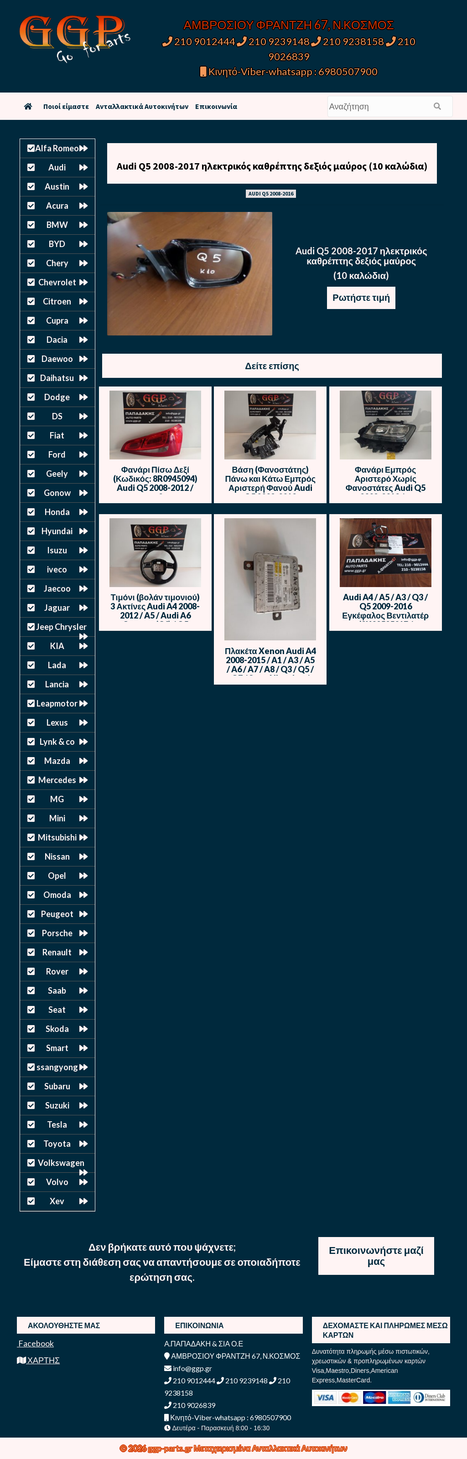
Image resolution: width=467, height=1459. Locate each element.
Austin (57, 186)
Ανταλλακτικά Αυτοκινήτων (142, 106)
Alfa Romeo (57, 148)
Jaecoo (57, 588)
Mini (57, 818)
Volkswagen (61, 1163)
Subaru (57, 1086)
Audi (57, 167)
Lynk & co (57, 742)
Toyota (57, 1144)
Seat (57, 1010)
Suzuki (57, 1105)
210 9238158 (348, 41)
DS (57, 416)
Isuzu (57, 550)
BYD (57, 244)
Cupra (57, 320)
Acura (57, 206)
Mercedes (57, 780)
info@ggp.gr (188, 1368)
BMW (57, 225)
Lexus (57, 722)
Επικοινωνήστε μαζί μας (376, 1255)
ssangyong (57, 1067)
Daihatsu (57, 378)
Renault (57, 952)
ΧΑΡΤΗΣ (38, 1360)
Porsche (57, 933)
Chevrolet (57, 282)
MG (57, 799)
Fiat (57, 435)
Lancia (57, 684)
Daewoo (57, 359)
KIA (57, 646)
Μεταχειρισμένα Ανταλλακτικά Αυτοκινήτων (271, 1448)
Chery (57, 263)
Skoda (57, 1029)
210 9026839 (189, 1405)
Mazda (57, 761)
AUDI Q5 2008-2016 (271, 193)
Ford (57, 454)
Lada (57, 665)
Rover (57, 971)
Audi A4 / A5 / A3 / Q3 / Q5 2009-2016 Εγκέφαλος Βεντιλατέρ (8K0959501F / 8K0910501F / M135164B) (385, 620)
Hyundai (57, 531)
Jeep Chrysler (61, 627)
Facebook (35, 1343)
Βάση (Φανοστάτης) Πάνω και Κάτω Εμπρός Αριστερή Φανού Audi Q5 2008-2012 (270, 483)
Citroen (57, 301)
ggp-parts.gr (171, 1448)
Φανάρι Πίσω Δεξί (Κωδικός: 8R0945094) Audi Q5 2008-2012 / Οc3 (155, 483)
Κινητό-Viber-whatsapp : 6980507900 (289, 71)
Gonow (57, 493)
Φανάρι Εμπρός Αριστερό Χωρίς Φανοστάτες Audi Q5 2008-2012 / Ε (385, 483)
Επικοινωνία (216, 106)
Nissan (57, 856)
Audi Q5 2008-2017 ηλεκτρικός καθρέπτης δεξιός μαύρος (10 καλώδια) (272, 166)
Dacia (57, 340)
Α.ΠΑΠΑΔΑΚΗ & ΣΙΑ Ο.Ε (203, 1343)
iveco (57, 569)
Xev (57, 1201)
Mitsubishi (57, 837)
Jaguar (57, 608)
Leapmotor (57, 703)
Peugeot (57, 914)
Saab (57, 990)
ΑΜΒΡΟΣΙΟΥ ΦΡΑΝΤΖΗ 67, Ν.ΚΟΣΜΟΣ (289, 24)
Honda (57, 512)
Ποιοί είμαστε (66, 106)
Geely (57, 474)
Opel (57, 876)
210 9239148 (273, 41)
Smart (57, 1048)
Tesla (57, 1124)
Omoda (57, 895)
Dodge (57, 397)
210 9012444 (198, 41)
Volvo (57, 1182)
